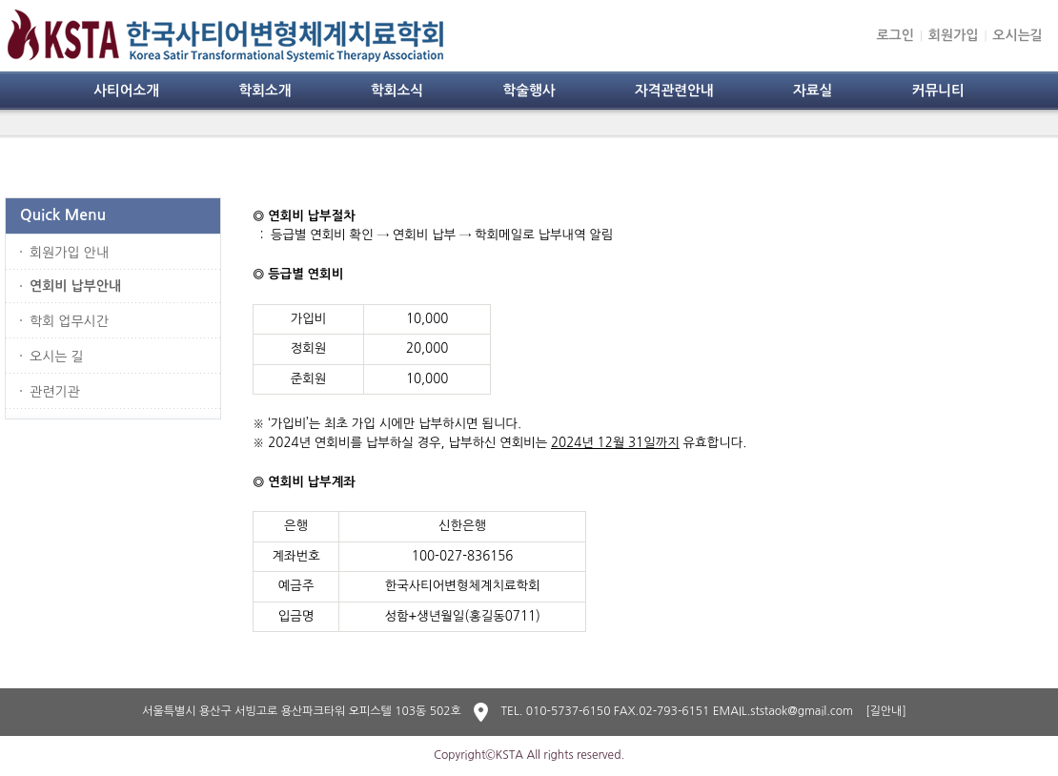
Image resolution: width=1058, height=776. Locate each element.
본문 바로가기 (0, 0)
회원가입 (953, 35)
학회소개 (264, 90)
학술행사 (528, 90)
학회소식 (397, 90)
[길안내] (885, 711)
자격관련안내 (674, 90)
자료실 (812, 90)
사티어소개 (126, 90)
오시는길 (1017, 35)
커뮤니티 (938, 90)
